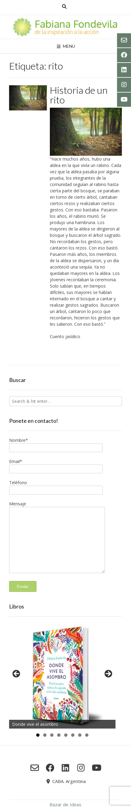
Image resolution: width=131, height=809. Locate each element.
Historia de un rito (79, 95)
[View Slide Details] (62, 676)
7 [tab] (79, 735)
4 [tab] (58, 735)
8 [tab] (86, 735)
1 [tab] (38, 735)
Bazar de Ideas (65, 804)
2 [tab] (45, 735)
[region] (62, 676)
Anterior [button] (16, 674)
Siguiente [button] (107, 674)
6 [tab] (72, 735)
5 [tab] (65, 735)
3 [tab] (51, 735)
